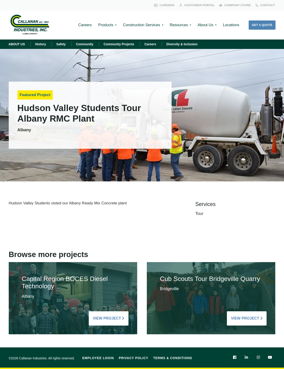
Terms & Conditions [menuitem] (172, 358)
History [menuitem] (41, 44)
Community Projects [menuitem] (121, 44)
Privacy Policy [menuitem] (133, 358)
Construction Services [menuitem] (138, 25)
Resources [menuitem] (176, 25)
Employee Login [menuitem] (98, 358)
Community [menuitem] (86, 44)
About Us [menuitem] (204, 25)
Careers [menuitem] (81, 25)
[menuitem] (234, 357)
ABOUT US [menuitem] (17, 44)
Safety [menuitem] (62, 44)
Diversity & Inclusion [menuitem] (186, 44)
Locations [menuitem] (230, 25)
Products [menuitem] (102, 25)
